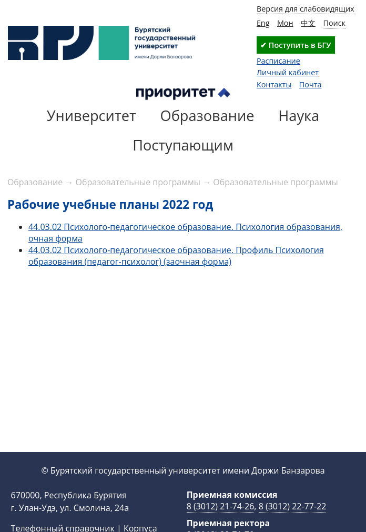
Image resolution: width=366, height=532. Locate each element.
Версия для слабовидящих (305, 9)
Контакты (274, 84)
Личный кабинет (288, 72)
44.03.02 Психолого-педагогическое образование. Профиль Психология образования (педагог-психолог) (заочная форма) (176, 255)
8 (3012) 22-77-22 (293, 506)
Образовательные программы (138, 182)
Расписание (278, 61)
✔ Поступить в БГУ (295, 45)
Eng (263, 23)
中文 (308, 23)
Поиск (334, 23)
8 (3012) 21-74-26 (221, 506)
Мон (285, 23)
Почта (310, 84)
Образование (35, 182)
